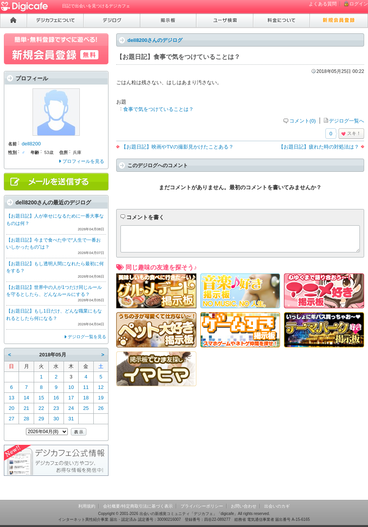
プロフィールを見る (83, 161)
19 (100, 398)
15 (41, 398)
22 (41, 408)
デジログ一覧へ (346, 121)
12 (100, 387)
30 (56, 419)
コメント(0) (302, 121)
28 (26, 419)
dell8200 (31, 144)
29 (41, 419)
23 (56, 408)
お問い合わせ (243, 506)
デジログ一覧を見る (87, 336)
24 (71, 408)
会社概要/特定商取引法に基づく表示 (137, 506)
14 (26, 398)
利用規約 (86, 506)
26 (100, 408)
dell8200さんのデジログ (154, 40)
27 (11, 419)
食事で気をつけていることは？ (158, 109)
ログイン (358, 4)
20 (11, 408)
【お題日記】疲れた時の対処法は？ (319, 147)
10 (71, 387)
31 (71, 419)
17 (71, 398)
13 (11, 398)
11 (86, 387)
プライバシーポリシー (202, 506)
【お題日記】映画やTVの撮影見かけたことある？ (177, 147)
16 (56, 398)
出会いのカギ (277, 506)
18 (86, 398)
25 (86, 408)
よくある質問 (323, 4)
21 (26, 408)
